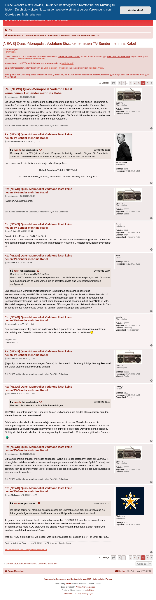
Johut (16, 271)
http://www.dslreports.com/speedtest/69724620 (26, 549)
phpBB (68, 584)
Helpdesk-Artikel (95, 68)
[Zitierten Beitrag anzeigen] (40, 150)
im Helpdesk (67, 63)
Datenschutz (98, 579)
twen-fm (18, 150)
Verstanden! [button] (135, 10)
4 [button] (134, 83)
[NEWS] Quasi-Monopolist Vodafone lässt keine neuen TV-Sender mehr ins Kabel (69, 43)
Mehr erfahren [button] (31, 14)
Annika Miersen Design (85, 587)
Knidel (17, 503)
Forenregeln (10, 52)
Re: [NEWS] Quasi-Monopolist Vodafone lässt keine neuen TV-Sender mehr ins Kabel (38, 91)
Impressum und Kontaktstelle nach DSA (73, 579)
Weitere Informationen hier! (31, 59)
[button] (113, 83)
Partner (109, 579)
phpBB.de (90, 590)
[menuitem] (8, 30)
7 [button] (147, 83)
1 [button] (124, 83)
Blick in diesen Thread (54, 68)
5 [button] (139, 83)
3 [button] (130, 83)
